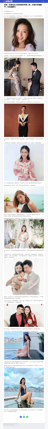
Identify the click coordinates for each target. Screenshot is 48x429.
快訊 (43, 1)
